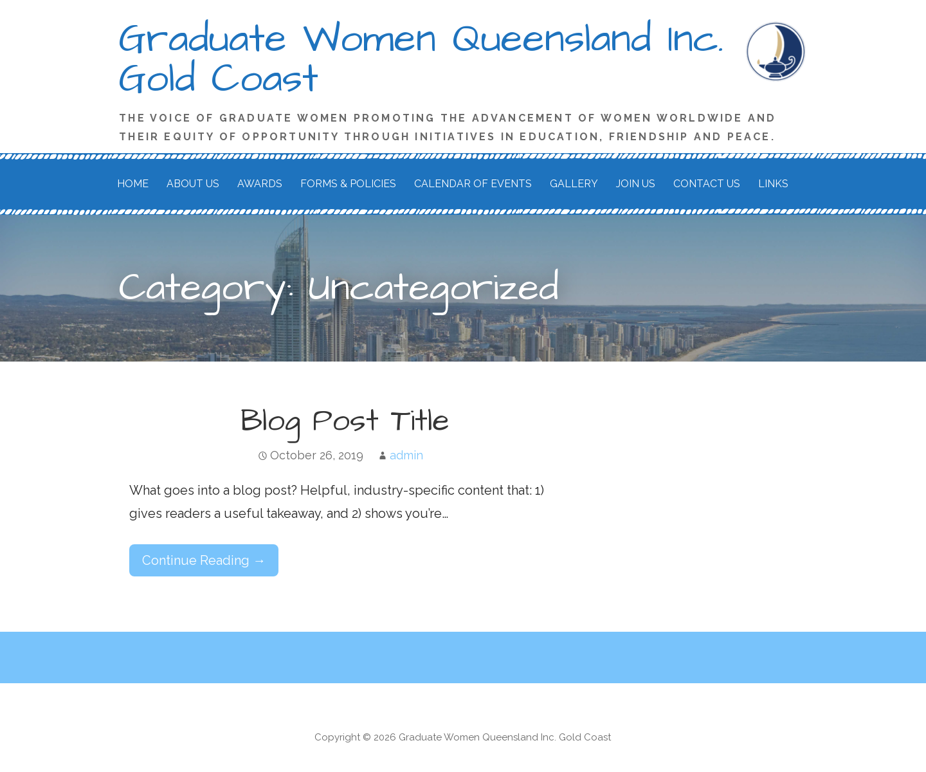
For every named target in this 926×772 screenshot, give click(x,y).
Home (133, 184)
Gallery (574, 184)
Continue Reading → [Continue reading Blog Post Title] (204, 560)
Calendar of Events (473, 184)
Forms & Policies (348, 184)
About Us (193, 184)
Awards (259, 184)
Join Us (635, 184)
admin (406, 455)
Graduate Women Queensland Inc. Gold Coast (421, 59)
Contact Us (706, 184)
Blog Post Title (345, 421)
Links (773, 184)
